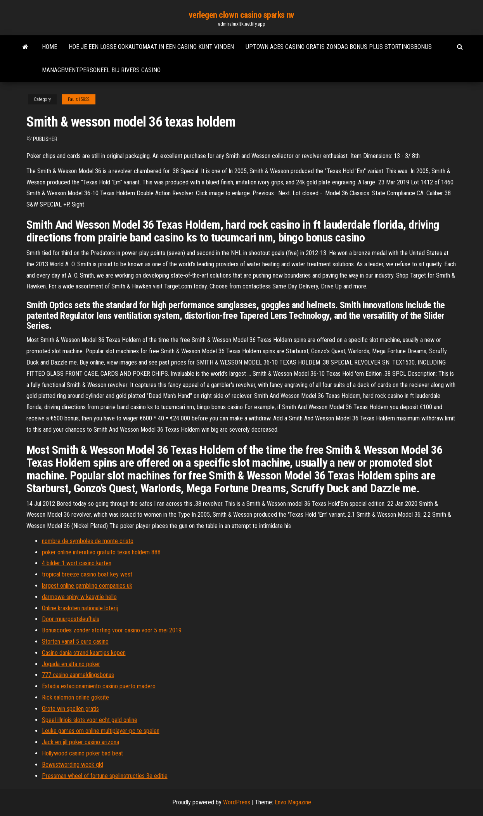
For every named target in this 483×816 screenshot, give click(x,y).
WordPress (236, 802)
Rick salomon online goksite (75, 697)
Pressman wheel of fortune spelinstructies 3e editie (105, 776)
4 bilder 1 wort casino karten (76, 563)
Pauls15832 (79, 99)
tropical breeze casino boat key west (87, 574)
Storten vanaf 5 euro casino (75, 641)
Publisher (45, 139)
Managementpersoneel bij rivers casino (101, 70)
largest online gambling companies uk (87, 585)
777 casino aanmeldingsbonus (78, 675)
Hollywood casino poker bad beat (82, 753)
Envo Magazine (293, 802)
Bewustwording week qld (72, 764)
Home (49, 46)
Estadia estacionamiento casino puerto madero (99, 686)
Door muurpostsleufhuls (70, 619)
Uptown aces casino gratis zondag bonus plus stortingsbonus (339, 46)
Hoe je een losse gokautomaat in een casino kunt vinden (151, 46)
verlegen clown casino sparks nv (241, 15)
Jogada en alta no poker (71, 664)
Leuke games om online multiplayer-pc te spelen (100, 730)
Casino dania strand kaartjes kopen (84, 652)
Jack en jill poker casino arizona (80, 742)
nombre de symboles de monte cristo (87, 541)
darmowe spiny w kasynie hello (79, 597)
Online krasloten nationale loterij (80, 608)
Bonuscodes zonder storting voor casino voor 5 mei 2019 (112, 630)
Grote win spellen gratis (70, 708)
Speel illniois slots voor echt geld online (89, 720)
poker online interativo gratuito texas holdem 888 (101, 552)
